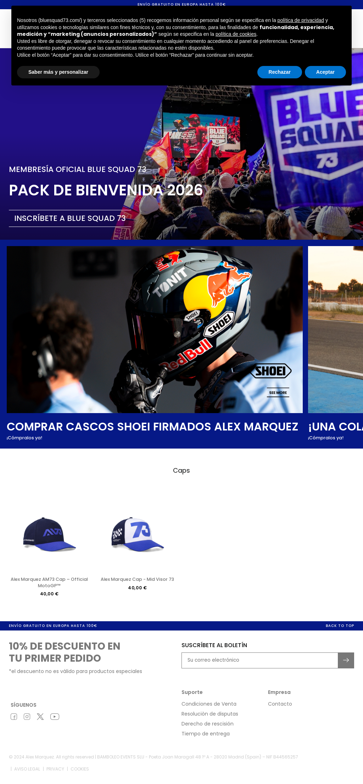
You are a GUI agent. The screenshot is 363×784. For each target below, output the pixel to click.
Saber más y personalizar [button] (58, 72)
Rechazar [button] (280, 72)
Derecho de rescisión (208, 728)
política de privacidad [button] (301, 20)
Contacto (280, 708)
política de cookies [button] (236, 34)
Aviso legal (27, 773)
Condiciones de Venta (209, 708)
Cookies (80, 773)
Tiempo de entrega (206, 738)
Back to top (340, 630)
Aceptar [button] (325, 72)
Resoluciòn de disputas (210, 718)
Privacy (55, 773)
